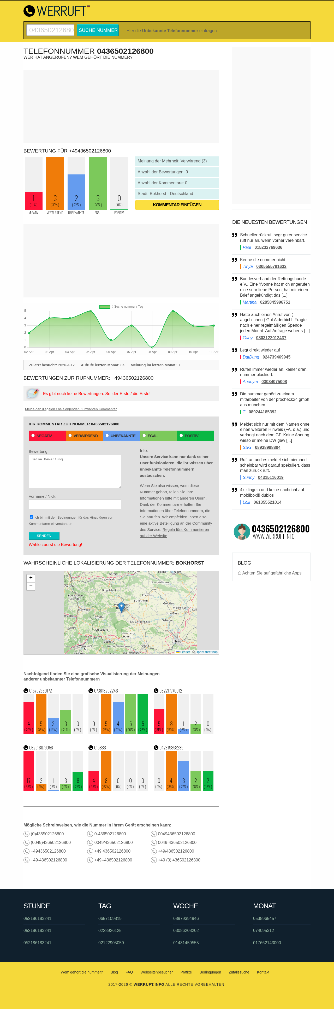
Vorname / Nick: (75, 501)
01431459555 (186, 943)
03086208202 (186, 930)
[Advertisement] (121, 106)
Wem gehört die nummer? (82, 972)
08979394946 (186, 918)
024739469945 (277, 357)
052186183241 (37, 918)
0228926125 (110, 930)
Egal (150, 435)
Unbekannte (120, 435)
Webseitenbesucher (157, 972)
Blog (114, 972)
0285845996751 (275, 302)
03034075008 (274, 381)
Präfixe (186, 972)
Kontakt (263, 972)
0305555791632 (271, 266)
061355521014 (268, 502)
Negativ (41, 435)
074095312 (263, 930)
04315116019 (271, 477)
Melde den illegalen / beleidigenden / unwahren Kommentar (71, 409)
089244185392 (263, 412)
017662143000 (267, 943)
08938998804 (268, 447)
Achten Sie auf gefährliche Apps (272, 573)
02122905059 (111, 943)
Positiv (189, 435)
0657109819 (110, 918)
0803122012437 (271, 338)
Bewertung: (75, 468)
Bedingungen (67, 517)
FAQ (129, 972)
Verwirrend (83, 435)
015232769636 (268, 247)
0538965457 (264, 918)
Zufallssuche (239, 972)
